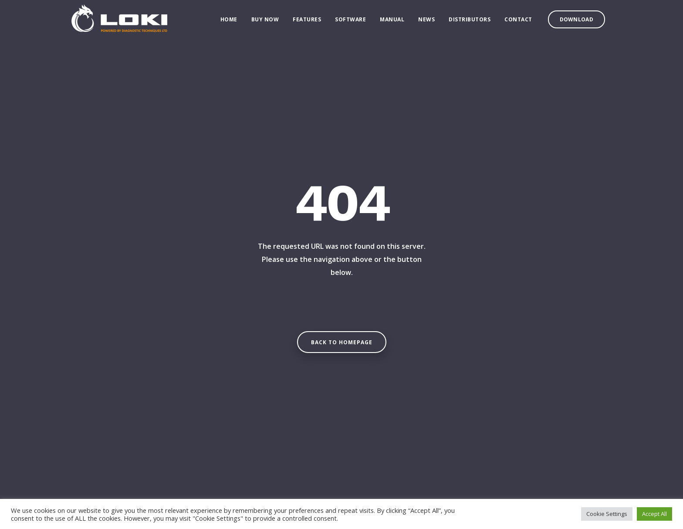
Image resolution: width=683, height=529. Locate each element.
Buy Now (265, 22)
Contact (518, 22)
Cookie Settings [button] (606, 514)
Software (350, 22)
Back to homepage (341, 342)
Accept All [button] (654, 514)
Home (228, 22)
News (426, 22)
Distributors (469, 22)
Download (576, 22)
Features (307, 22)
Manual (392, 22)
